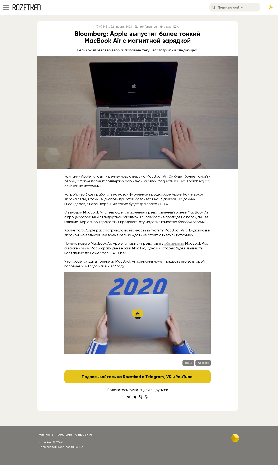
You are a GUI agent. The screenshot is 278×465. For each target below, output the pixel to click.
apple (188, 362)
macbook (203, 362)
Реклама (64, 434)
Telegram (154, 376)
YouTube (184, 376)
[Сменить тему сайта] (271, 7)
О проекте (83, 434)
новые (84, 248)
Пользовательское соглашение (61, 446)
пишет (179, 181)
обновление (174, 243)
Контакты (46, 434)
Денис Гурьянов (146, 26)
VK (168, 376)
